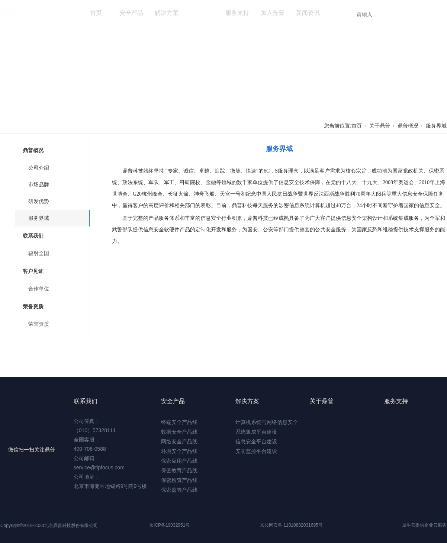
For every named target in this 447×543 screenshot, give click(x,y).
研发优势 (38, 201)
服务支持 (237, 13)
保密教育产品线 (179, 470)
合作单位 (38, 289)
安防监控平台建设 (256, 451)
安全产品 (131, 13)
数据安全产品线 (179, 432)
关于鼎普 (202, 13)
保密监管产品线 (179, 490)
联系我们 (33, 236)
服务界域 (436, 126)
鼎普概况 (408, 126)
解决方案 (167, 13)
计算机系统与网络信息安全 (266, 422)
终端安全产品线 (179, 422)
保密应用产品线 (179, 461)
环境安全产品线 (179, 451)
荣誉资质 (33, 306)
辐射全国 (38, 253)
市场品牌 (38, 184)
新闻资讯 (308, 13)
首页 (96, 13)
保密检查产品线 (179, 480)
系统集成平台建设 (256, 432)
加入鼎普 (272, 13)
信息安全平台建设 (256, 441)
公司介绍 (38, 168)
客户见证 (33, 271)
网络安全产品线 (179, 441)
